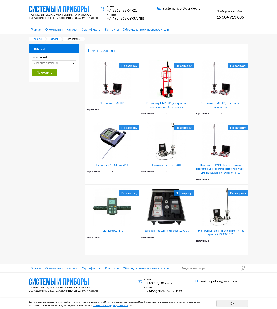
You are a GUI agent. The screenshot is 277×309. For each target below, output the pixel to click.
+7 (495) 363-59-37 (122, 18)
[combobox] (54, 63)
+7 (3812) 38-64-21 (122, 10)
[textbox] (53, 63)
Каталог (72, 29)
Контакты (112, 29)
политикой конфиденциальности (110, 305)
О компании (54, 29)
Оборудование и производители (146, 29)
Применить (45, 72)
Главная (36, 29)
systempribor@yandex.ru (182, 8)
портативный (39, 57)
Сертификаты (91, 29)
